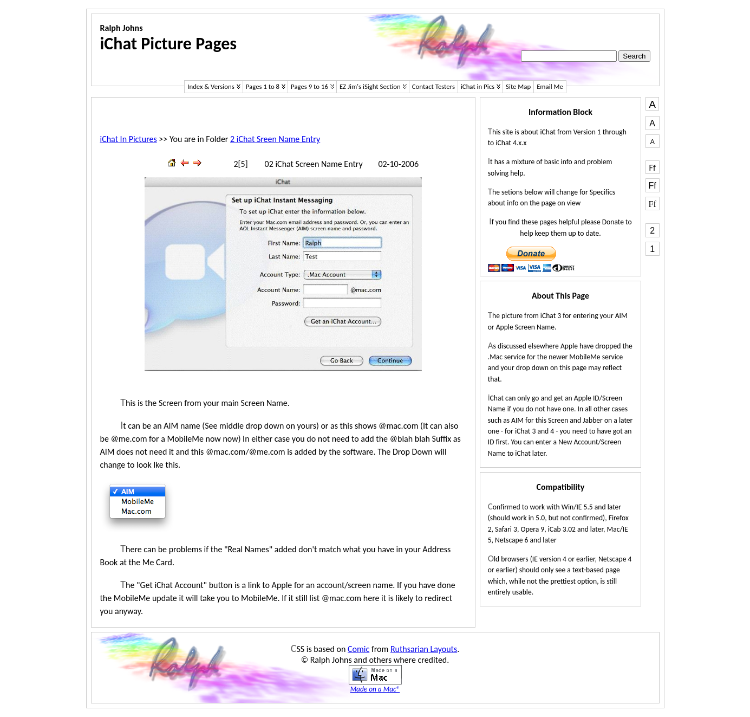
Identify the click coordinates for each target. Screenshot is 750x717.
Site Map (518, 86)
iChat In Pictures (128, 139)
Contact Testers (433, 86)
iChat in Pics (477, 86)
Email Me (550, 86)
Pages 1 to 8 (262, 86)
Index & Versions (210, 86)
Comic (358, 649)
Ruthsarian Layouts (423, 649)
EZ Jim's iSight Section (370, 86)
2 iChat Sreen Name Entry (275, 139)
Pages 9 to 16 (309, 86)
